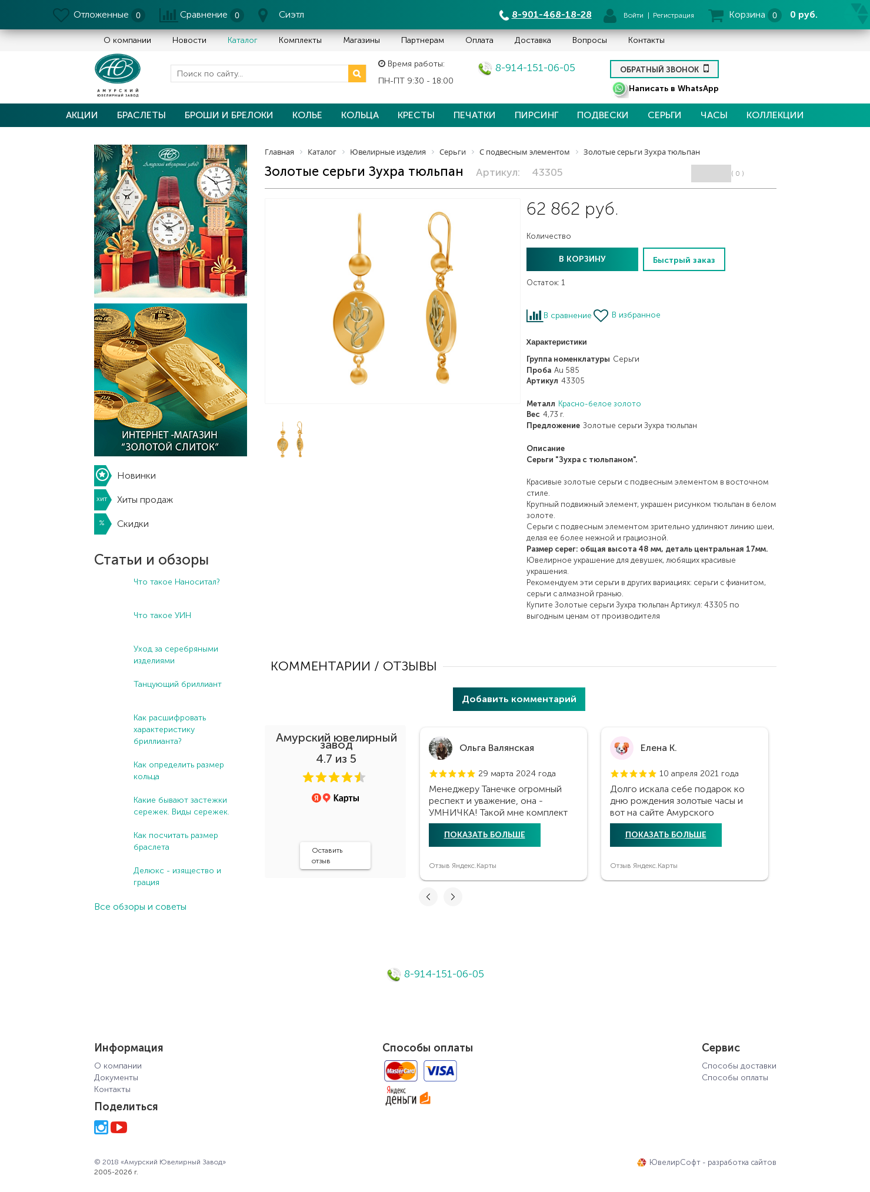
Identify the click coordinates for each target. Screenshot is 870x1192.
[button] (308, 777)
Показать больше (484, 835)
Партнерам (422, 40)
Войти (634, 15)
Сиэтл (291, 14)
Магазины (361, 40)
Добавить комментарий (519, 698)
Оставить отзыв (327, 855)
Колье (307, 115)
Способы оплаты (735, 1078)
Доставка (533, 40)
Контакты (646, 40)
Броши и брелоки (229, 115)
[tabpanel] (503, 804)
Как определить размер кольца (179, 771)
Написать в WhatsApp (665, 89)
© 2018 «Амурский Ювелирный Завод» (160, 1162)
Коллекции (775, 115)
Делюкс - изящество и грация (177, 876)
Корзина (747, 14)
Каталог (243, 40)
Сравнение (204, 14)
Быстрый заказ (684, 260)
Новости (189, 40)
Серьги (665, 115)
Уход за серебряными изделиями (176, 655)
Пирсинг (536, 115)
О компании (127, 40)
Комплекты (300, 40)
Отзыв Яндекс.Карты (462, 866)
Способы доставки (739, 1066)
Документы (116, 1078)
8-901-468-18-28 (552, 14)
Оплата (479, 40)
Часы (714, 115)
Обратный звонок (664, 68)
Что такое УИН (162, 615)
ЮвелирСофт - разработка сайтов (706, 1162)
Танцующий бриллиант (178, 684)
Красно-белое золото (599, 403)
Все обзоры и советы (140, 906)
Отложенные (101, 14)
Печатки (475, 115)
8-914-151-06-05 (526, 67)
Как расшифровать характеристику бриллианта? (170, 729)
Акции (82, 115)
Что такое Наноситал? (177, 582)
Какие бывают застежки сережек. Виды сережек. (181, 806)
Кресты (416, 115)
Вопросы (589, 40)
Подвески (603, 115)
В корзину (582, 259)
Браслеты (141, 115)
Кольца (360, 115)
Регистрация (673, 15)
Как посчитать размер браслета (176, 841)
